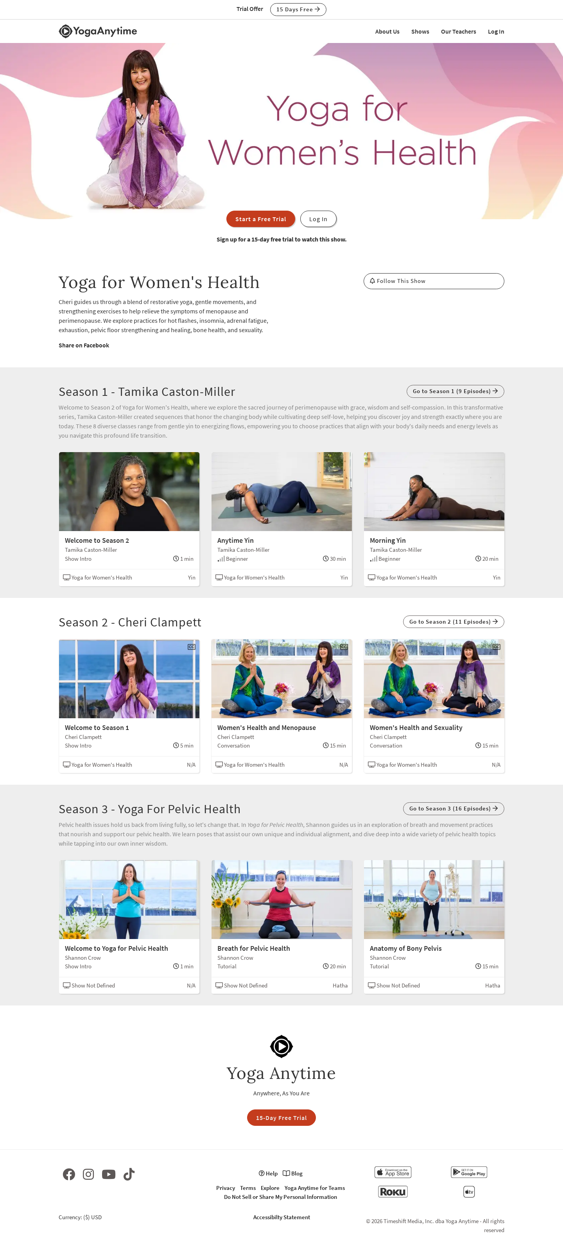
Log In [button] (318, 219)
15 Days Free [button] (298, 9)
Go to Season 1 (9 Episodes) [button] (455, 391)
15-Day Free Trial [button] (281, 1118)
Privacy (225, 1187)
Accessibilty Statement (281, 1217)
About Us (387, 31)
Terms (248, 1187)
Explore (270, 1187)
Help (268, 1173)
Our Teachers (458, 31)
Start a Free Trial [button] (260, 219)
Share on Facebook (84, 345)
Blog (293, 1173)
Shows (420, 31)
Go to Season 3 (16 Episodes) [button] (453, 808)
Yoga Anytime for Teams (315, 1187)
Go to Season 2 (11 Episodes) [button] (453, 621)
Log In (496, 31)
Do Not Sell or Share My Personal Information (280, 1196)
